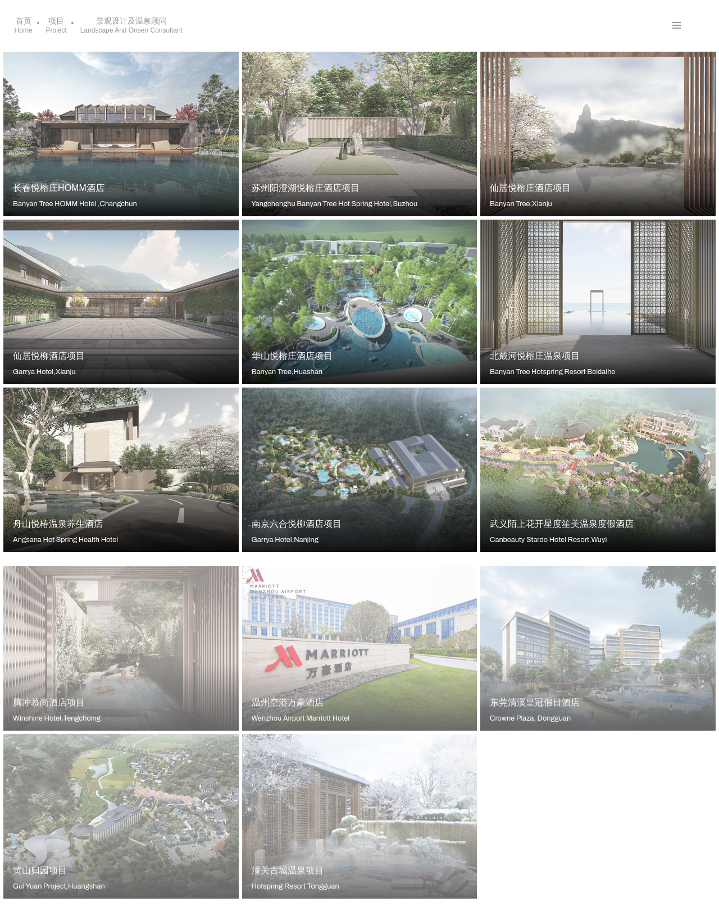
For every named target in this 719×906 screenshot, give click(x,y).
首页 (24, 25)
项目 (56, 25)
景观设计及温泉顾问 (131, 25)
